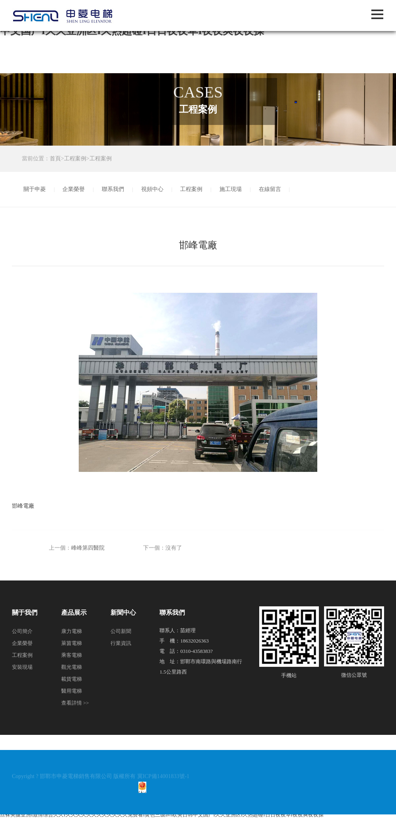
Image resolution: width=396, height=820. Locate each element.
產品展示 (74, 612)
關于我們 (24, 612)
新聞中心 (123, 612)
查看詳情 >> (75, 703)
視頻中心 (152, 189)
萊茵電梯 (71, 643)
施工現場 (230, 189)
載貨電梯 (71, 679)
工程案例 (75, 159)
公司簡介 (22, 631)
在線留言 (270, 189)
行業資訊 (121, 643)
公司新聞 (121, 631)
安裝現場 (22, 667)
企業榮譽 (73, 189)
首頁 (55, 159)
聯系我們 (113, 189)
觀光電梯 (71, 667)
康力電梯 (71, 631)
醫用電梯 (71, 691)
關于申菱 (34, 189)
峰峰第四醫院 (88, 560)
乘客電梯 (71, 655)
